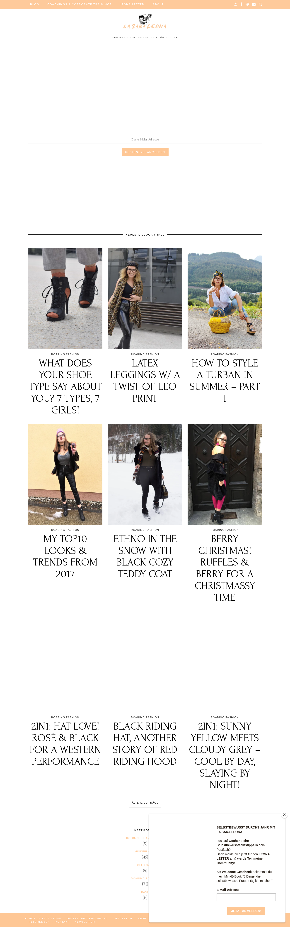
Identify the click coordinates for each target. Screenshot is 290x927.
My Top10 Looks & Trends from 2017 (65, 556)
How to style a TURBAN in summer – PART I (225, 381)
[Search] (261, 4)
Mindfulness (145, 851)
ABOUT (158, 4)
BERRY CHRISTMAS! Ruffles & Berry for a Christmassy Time (225, 568)
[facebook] (241, 4)
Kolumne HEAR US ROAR (145, 838)
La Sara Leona (49, 918)
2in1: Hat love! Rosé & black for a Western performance (65, 744)
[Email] (254, 4)
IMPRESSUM (123, 918)
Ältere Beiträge (145, 802)
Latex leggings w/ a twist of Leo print (145, 381)
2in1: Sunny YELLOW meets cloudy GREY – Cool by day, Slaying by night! (225, 756)
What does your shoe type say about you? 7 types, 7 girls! (65, 387)
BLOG (34, 4)
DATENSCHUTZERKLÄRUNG (87, 918)
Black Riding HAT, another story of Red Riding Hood (145, 744)
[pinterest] (247, 4)
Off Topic (145, 865)
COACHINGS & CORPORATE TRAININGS (79, 4)
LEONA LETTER (132, 4)
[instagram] (236, 4)
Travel (145, 892)
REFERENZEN (39, 921)
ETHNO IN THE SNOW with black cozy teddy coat (145, 556)
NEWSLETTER (85, 921)
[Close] (284, 814)
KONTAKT (62, 921)
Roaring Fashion (145, 878)
